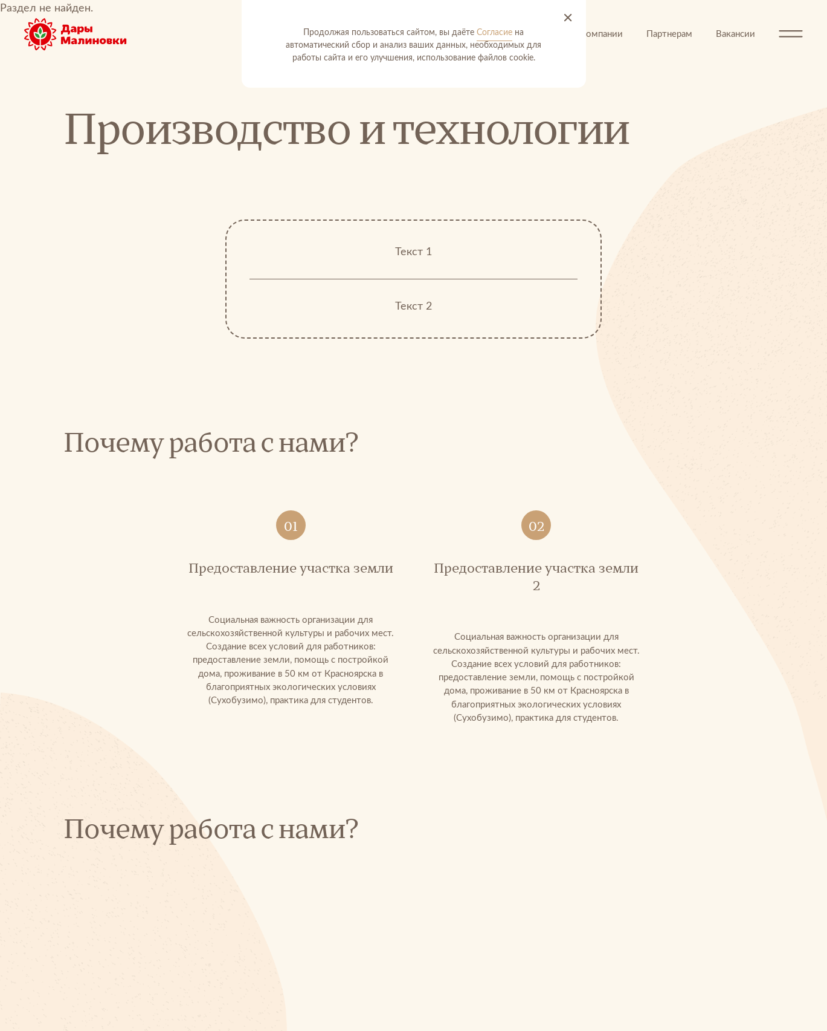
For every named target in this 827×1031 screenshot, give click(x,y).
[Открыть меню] (791, 34)
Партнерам (669, 34)
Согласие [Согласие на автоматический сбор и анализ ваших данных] (494, 32)
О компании (597, 34)
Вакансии (735, 34)
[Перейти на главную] (84, 34)
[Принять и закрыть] (568, 17)
